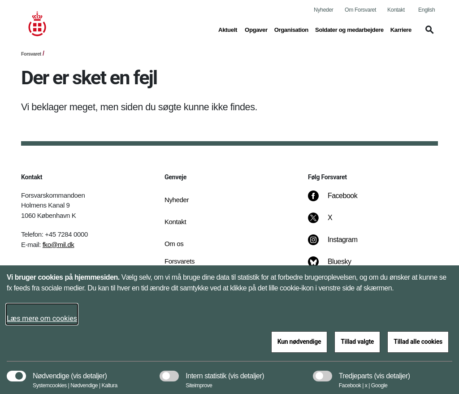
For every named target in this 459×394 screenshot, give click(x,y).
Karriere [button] (400, 29)
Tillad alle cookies (418, 341)
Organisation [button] (291, 29)
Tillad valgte (357, 341)
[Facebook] (338, 200)
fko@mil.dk (58, 244)
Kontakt (396, 10)
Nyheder (323, 10)
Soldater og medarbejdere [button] (349, 29)
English (426, 10)
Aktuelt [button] (228, 29)
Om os (174, 243)
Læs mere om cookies (42, 318)
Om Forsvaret (360, 10)
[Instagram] (339, 244)
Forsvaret (31, 53)
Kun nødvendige (299, 341)
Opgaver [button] (256, 29)
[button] (428, 34)
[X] (330, 222)
